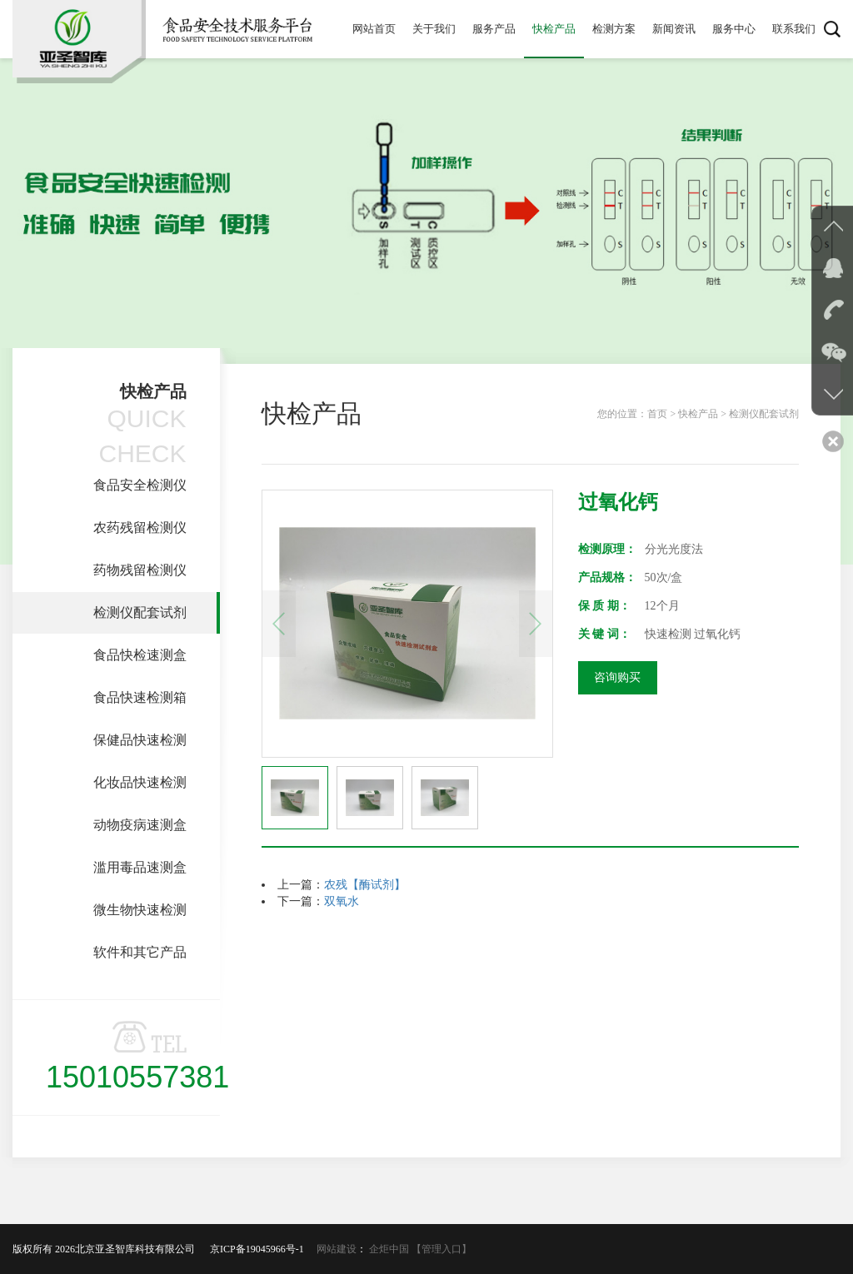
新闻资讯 (674, 28)
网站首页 (374, 28)
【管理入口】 (441, 1249)
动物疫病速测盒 (140, 825)
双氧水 (341, 901)
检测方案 (614, 28)
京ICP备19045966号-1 (262, 1249)
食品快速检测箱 (140, 697)
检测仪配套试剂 (140, 612)
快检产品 (554, 28)
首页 (657, 414)
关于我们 (434, 28)
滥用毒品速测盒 (140, 867)
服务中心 (734, 28)
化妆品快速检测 (140, 782)
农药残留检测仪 (140, 527)
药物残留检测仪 (140, 570)
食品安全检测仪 (140, 485)
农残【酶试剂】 (365, 884)
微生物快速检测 (140, 910)
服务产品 (494, 28)
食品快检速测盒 (140, 655)
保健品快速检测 (140, 740)
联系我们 (794, 28)
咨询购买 (617, 677)
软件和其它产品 (140, 952)
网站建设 (337, 1249)
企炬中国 (389, 1249)
